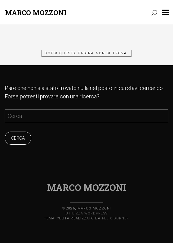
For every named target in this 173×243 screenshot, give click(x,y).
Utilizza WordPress (86, 213)
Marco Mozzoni (35, 12)
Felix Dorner (115, 218)
